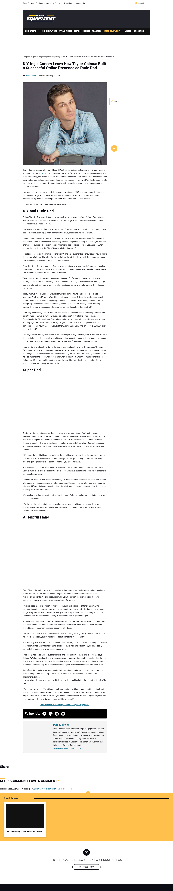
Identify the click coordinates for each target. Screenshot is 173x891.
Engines (86, 31)
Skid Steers (30, 31)
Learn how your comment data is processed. (53, 788)
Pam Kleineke (31, 75)
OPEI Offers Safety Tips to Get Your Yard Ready (24, 831)
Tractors (97, 31)
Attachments (65, 31)
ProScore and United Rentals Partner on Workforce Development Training (126, 163)
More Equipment (112, 31)
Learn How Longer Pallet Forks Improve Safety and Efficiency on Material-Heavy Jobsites (128, 209)
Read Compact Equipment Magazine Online (41, 3)
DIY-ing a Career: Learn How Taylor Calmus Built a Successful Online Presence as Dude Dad (64, 66)
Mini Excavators (49, 31)
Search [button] (136, 3)
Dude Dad (43, 173)
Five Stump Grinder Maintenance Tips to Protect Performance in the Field (129, 183)
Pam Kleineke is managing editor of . (64, 704)
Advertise (68, 3)
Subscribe (139, 31)
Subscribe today (86, 867)
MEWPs (77, 31)
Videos (128, 31)
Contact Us (80, 3)
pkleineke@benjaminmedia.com (67, 748)
